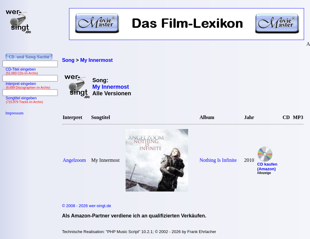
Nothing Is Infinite (218, 160)
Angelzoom (74, 160)
